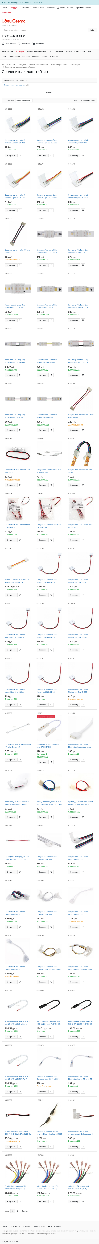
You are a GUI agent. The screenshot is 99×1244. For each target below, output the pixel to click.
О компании (24, 8)
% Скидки (20, 51)
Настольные (15, 57)
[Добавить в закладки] (19, 155)
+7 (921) (12, 36)
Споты (4, 57)
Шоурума (26, 2)
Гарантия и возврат (83, 8)
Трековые (59, 51)
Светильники (80, 51)
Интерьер (54, 57)
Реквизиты (51, 8)
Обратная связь (38, 8)
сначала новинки (23, 100)
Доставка (61, 8)
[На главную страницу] (15, 21)
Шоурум (14, 8)
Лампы (44, 57)
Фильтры (49, 93)
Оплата (70, 8)
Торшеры (26, 57)
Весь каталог (8, 51)
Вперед (24, 1211)
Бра (89, 51)
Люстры (69, 51)
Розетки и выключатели (36, 51)
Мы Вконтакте (54, 1227)
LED (50, 51)
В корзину (11, 156)
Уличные (35, 57)
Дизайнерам (7, 13)
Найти (92, 30)
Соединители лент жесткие (16, 85)
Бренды (5, 8)
